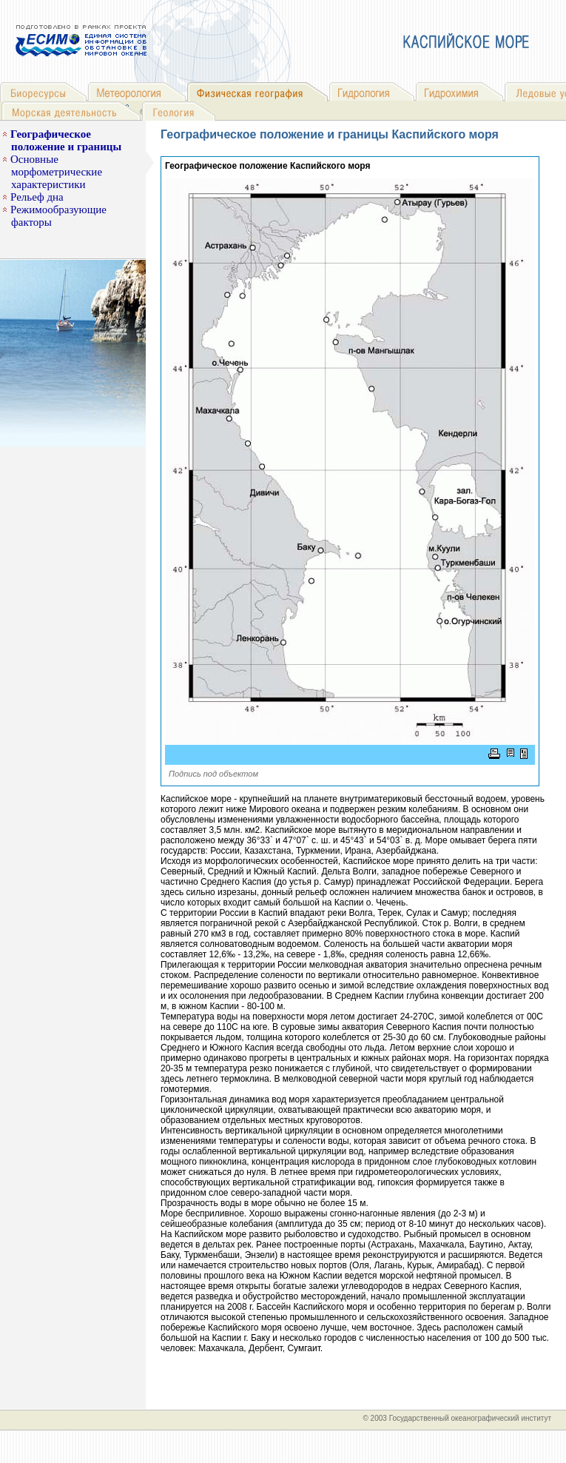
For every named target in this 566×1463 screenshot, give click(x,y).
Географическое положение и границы (65, 140)
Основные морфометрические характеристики (56, 171)
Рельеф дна (37, 197)
